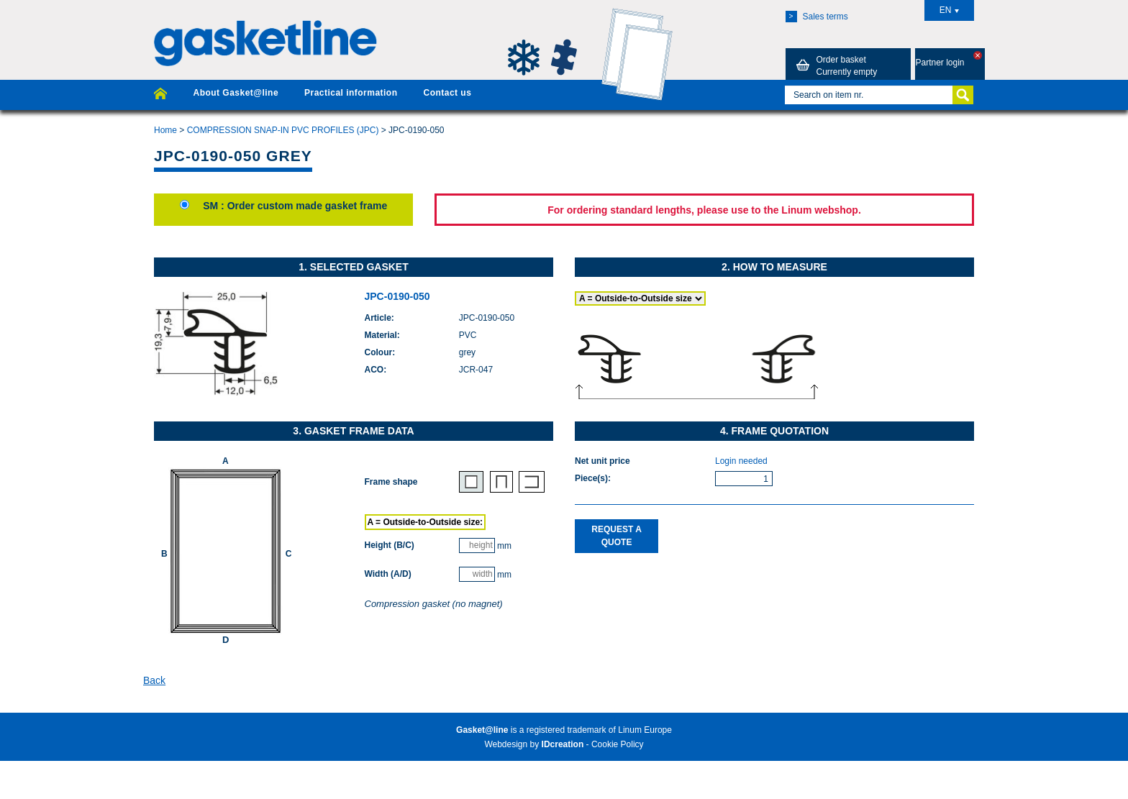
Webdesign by (533, 744)
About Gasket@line (235, 93)
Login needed (741, 461)
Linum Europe (645, 730)
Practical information (350, 93)
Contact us (447, 93)
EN (950, 10)
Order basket (834, 65)
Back (154, 680)
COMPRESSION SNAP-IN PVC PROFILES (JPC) (283, 130)
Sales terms (817, 16)
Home (165, 130)
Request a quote (616, 535)
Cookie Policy (617, 744)
